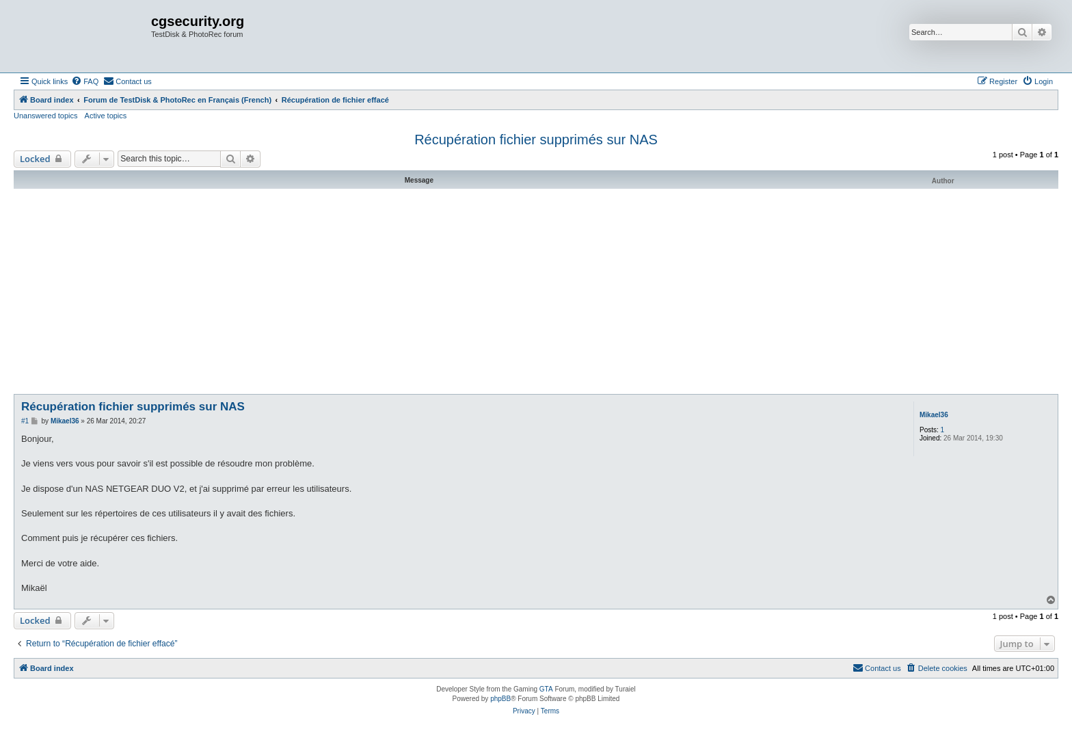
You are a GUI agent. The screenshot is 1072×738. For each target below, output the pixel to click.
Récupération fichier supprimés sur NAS (536, 139)
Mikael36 (934, 415)
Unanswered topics (46, 115)
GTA (546, 689)
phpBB (500, 698)
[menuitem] (84, 81)
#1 (25, 421)
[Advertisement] (536, 291)
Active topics (106, 115)
